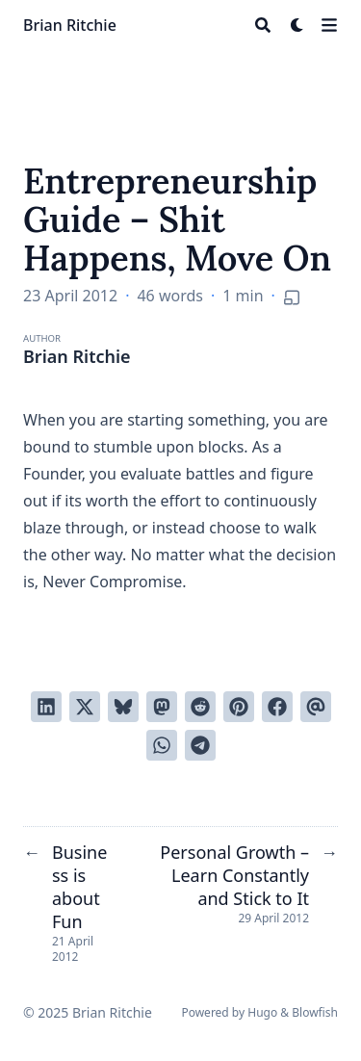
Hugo (262, 1012)
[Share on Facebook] (277, 706)
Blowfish (315, 1012)
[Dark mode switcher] (297, 25)
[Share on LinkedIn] (46, 706)
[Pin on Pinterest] (238, 706)
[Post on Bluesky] (123, 706)
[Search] (263, 25)
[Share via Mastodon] (161, 706)
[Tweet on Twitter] (84, 706)
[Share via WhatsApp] (161, 745)
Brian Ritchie (69, 25)
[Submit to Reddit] (200, 706)
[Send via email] (315, 706)
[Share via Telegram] (200, 745)
